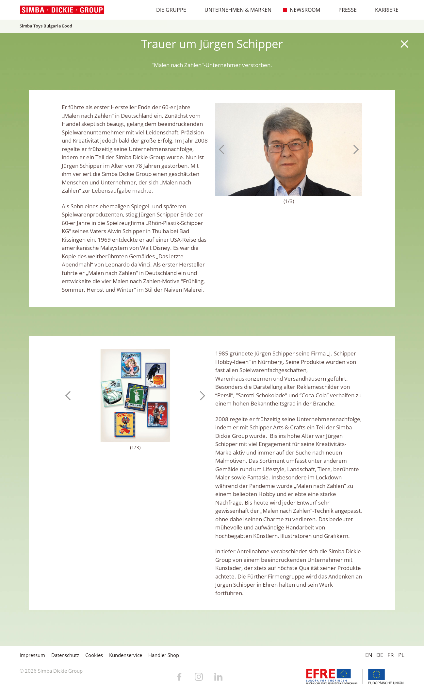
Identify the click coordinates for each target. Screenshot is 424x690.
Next (354, 149)
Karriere (383, 9)
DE (379, 655)
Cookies (94, 655)
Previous (223, 149)
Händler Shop (163, 655)
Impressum (32, 655)
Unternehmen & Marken (234, 9)
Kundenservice (125, 655)
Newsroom (301, 9)
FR (390, 655)
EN (368, 655)
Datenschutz (65, 655)
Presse (344, 9)
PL (401, 655)
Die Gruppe (167, 9)
